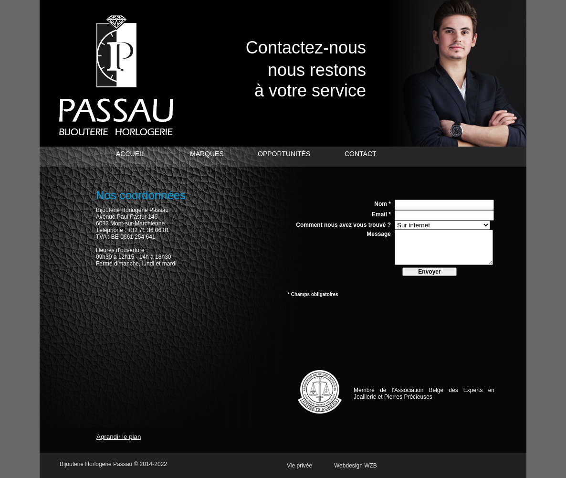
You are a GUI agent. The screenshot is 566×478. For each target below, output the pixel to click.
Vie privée (299, 465)
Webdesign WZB (355, 465)
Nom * (382, 204)
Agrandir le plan (118, 436)
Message (379, 234)
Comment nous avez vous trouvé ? (343, 225)
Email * (381, 214)
